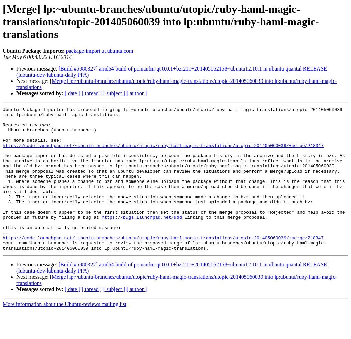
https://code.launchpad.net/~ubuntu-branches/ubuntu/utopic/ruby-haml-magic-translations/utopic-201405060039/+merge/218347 (163, 153)
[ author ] (136, 93)
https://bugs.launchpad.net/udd (142, 240)
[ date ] (72, 93)
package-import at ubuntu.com (99, 51)
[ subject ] (114, 93)
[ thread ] (92, 93)
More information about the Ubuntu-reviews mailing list (64, 333)
